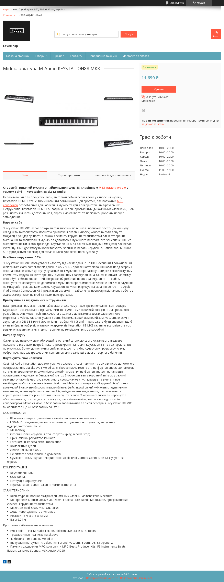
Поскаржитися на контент (101, 578)
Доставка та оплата (136, 56)
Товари (40, 56)
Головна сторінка (17, 56)
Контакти (76, 56)
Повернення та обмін (103, 56)
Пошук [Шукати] (129, 34)
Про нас (59, 56)
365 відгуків (177, 2)
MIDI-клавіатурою (112, 187)
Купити (159, 89)
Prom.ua (132, 574)
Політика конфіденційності (136, 578)
